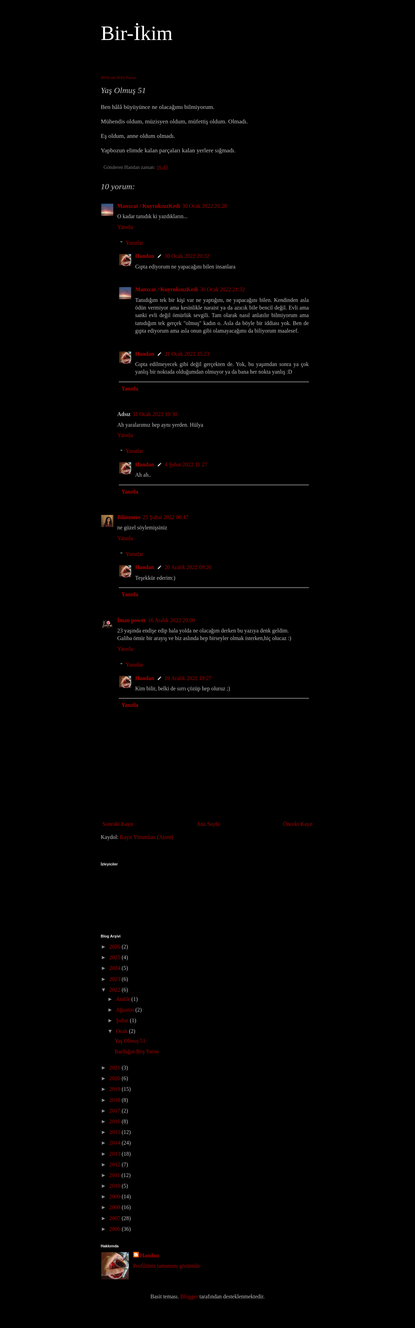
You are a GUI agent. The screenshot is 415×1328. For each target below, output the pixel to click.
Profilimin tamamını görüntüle (167, 1266)
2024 (115, 968)
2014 (115, 1143)
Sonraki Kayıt (118, 824)
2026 (115, 947)
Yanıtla (125, 227)
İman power (131, 620)
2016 (115, 1121)
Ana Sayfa (208, 824)
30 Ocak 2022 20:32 (187, 256)
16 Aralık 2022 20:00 (171, 620)
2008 (115, 1207)
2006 (115, 1229)
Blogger (189, 1296)
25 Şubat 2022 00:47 (165, 517)
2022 (115, 990)
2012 (115, 1164)
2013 (115, 1154)
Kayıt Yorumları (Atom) (146, 837)
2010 (115, 1186)
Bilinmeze (129, 517)
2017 (115, 1111)
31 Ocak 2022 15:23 (187, 354)
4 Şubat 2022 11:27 (186, 464)
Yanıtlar (134, 243)
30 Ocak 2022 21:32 (222, 289)
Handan (144, 256)
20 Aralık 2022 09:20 (188, 567)
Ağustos (125, 1010)
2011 (115, 1175)
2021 (115, 1068)
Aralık (123, 999)
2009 (115, 1196)
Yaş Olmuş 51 (129, 1041)
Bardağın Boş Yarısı (136, 1051)
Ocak (122, 1031)
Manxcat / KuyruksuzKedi (148, 206)
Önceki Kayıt (298, 824)
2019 (115, 1089)
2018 (115, 1100)
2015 (115, 1132)
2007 (115, 1218)
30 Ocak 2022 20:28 (204, 206)
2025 (115, 957)
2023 (115, 979)
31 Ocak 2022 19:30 (155, 414)
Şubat (122, 1020)
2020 (115, 1078)
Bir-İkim (137, 33)
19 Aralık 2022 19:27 (188, 678)
